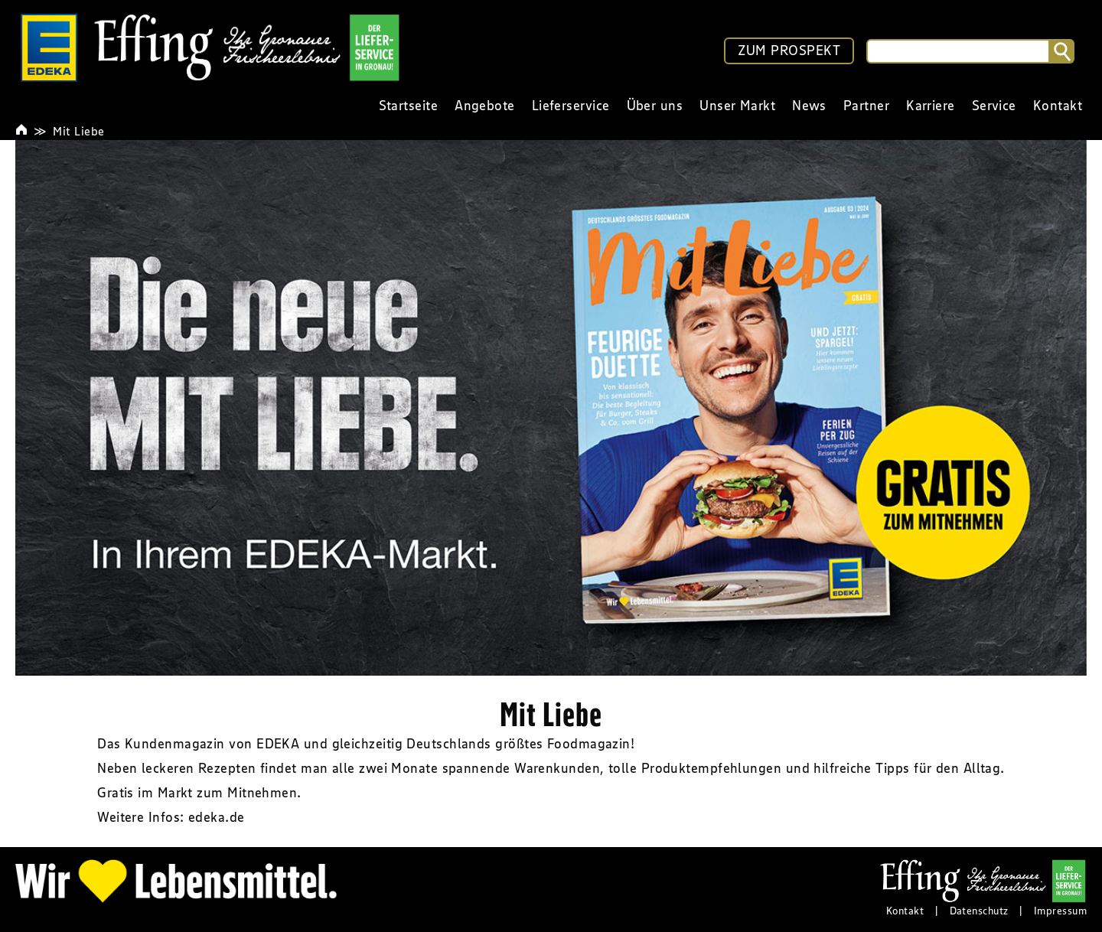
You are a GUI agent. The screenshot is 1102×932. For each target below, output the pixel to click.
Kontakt (905, 910)
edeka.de (216, 817)
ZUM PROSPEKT (789, 50)
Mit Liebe (78, 130)
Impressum (1060, 910)
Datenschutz (979, 910)
